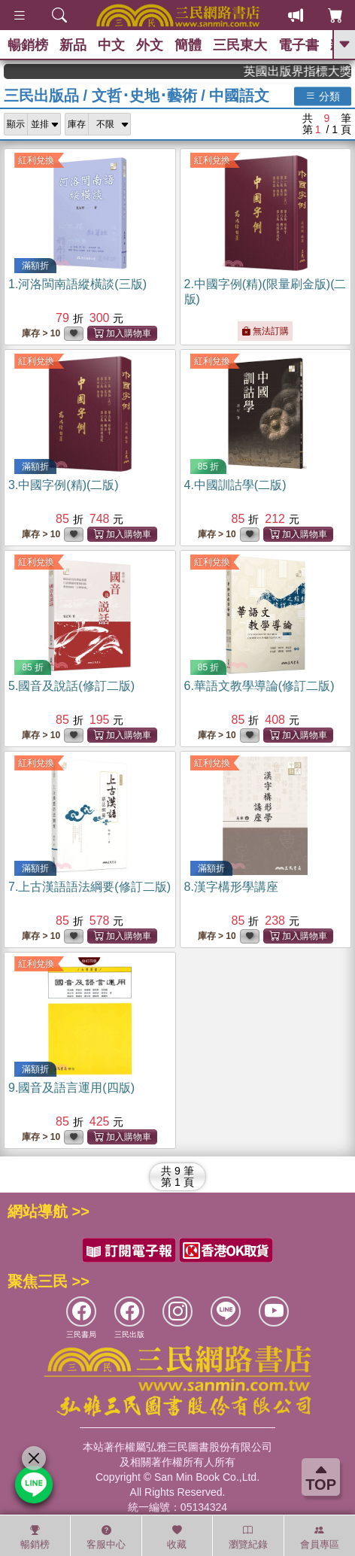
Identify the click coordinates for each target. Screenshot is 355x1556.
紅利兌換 (36, 160)
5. (71, 685)
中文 (111, 45)
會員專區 (319, 1537)
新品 (72, 45)
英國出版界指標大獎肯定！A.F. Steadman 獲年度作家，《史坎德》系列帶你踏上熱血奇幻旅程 (310, 71)
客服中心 (106, 1537)
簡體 (188, 45)
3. (63, 485)
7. (89, 886)
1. (77, 284)
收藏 (177, 1537)
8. (231, 886)
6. (259, 685)
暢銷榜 (28, 45)
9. (71, 1087)
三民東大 (240, 45)
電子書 (298, 45)
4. (235, 485)
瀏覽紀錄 (248, 1537)
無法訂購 (265, 331)
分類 (322, 96)
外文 (149, 45)
